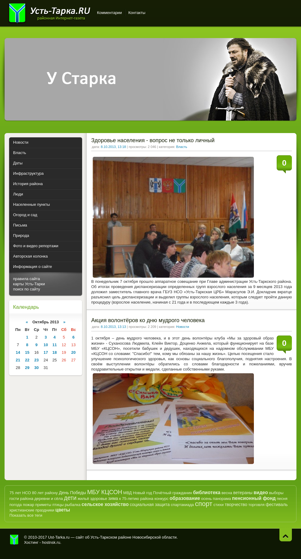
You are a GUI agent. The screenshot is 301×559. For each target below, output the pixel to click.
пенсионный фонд (254, 498)
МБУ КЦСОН (104, 492)
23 (36, 360)
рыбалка (73, 504)
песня (282, 498)
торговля (256, 504)
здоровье (98, 498)
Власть (181, 147)
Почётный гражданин (172, 492)
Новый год (142, 492)
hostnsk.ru (51, 542)
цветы (62, 509)
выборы (276, 492)
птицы (58, 504)
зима (113, 498)
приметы (43, 504)
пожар (28, 504)
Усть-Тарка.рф (14, 540)
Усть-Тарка (49, 12)
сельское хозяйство (105, 504)
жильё (83, 498)
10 (45, 345)
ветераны (242, 492)
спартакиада (182, 504)
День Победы (72, 492)
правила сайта (26, 278)
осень (206, 498)
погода (15, 504)
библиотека (206, 492)
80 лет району (45, 492)
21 (18, 360)
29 (27, 367)
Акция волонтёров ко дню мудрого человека (148, 320)
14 (18, 352)
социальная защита (150, 504)
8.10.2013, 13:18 (113, 147)
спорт (203, 504)
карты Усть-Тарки (29, 284)
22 (27, 360)
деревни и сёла (48, 498)
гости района (21, 498)
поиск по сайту (26, 289)
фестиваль (277, 504)
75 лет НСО (20, 492)
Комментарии (109, 12)
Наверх (285, 534)
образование (185, 498)
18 (54, 352)
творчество (236, 504)
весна (226, 492)
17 (45, 352)
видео (261, 492)
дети (70, 497)
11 (54, 345)
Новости (182, 327)
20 (73, 352)
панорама (222, 498)
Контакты (136, 12)
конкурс (161, 498)
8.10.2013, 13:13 (113, 327)
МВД (127, 492)
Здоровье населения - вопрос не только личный (153, 140)
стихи (218, 504)
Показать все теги (25, 515)
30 (36, 367)
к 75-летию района (136, 498)
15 (27, 352)
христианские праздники (31, 510)
